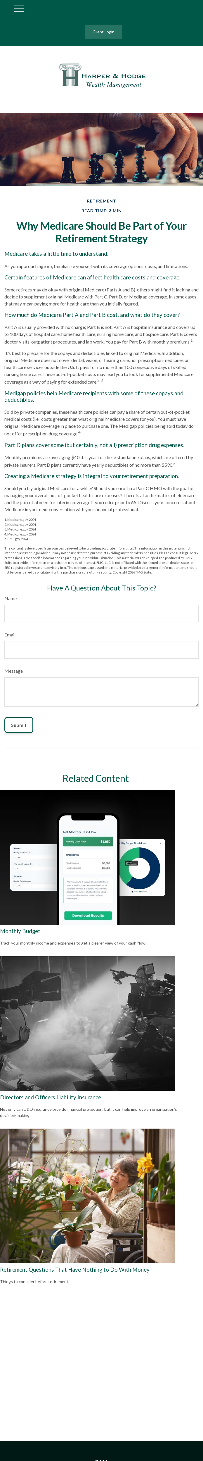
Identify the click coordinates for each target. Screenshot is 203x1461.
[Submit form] (18, 725)
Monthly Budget (20, 931)
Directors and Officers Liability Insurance (50, 1097)
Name (10, 598)
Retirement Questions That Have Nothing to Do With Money (75, 1269)
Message (13, 671)
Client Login (103, 31)
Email (9, 634)
